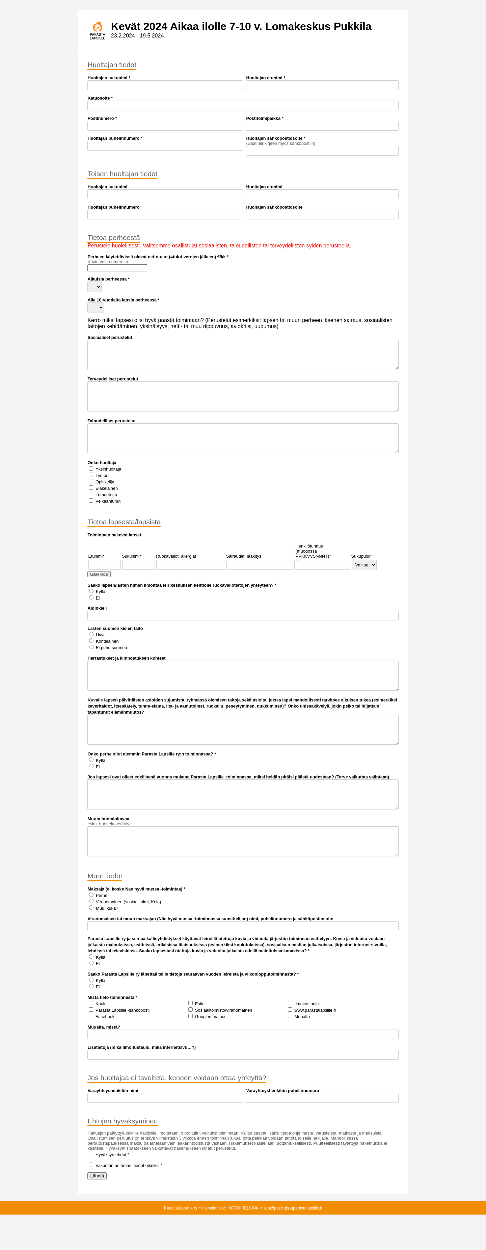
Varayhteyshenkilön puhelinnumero (282, 1125)
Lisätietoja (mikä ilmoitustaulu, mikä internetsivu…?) (141, 1082)
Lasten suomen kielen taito (115, 643)
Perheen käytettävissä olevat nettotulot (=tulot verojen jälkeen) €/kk (156, 256)
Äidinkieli (97, 623)
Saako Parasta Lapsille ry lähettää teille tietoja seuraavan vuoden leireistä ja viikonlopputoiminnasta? (191, 1009)
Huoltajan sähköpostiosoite (274, 138)
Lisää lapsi (99, 589)
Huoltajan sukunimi (107, 77)
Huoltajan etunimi (264, 77)
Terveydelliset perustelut (112, 384)
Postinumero (100, 118)
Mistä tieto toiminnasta (110, 1032)
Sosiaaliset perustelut (109, 337)
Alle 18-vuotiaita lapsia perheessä (122, 299)
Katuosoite (98, 98)
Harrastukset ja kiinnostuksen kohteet (126, 673)
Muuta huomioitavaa (108, 849)
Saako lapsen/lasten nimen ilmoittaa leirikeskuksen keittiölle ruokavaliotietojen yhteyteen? (180, 600)
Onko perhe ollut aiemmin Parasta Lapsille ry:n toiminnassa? (150, 779)
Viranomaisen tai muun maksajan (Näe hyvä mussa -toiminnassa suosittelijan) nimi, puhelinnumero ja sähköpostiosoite (210, 954)
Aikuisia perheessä (107, 279)
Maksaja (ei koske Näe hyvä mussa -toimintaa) (134, 924)
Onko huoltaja (101, 477)
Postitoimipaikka (263, 118)
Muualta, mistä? (103, 1062)
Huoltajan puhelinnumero (113, 138)
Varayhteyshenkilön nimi (112, 1125)
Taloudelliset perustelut (111, 430)
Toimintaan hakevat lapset (114, 550)
